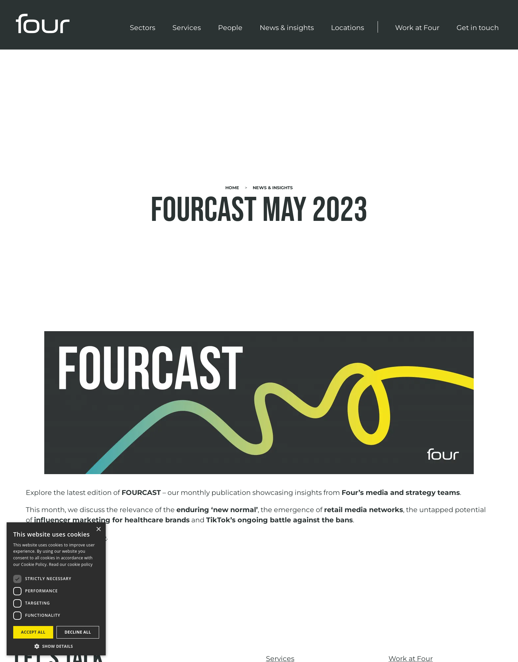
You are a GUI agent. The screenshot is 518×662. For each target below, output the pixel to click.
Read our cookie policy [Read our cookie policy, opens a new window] (70, 564)
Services (186, 27)
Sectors (142, 27)
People (230, 27)
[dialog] (56, 588)
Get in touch (478, 27)
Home (232, 187)
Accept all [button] (33, 632)
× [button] (98, 529)
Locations (347, 27)
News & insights (287, 27)
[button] (56, 646)
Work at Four (417, 27)
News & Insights (273, 187)
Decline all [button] (78, 632)
